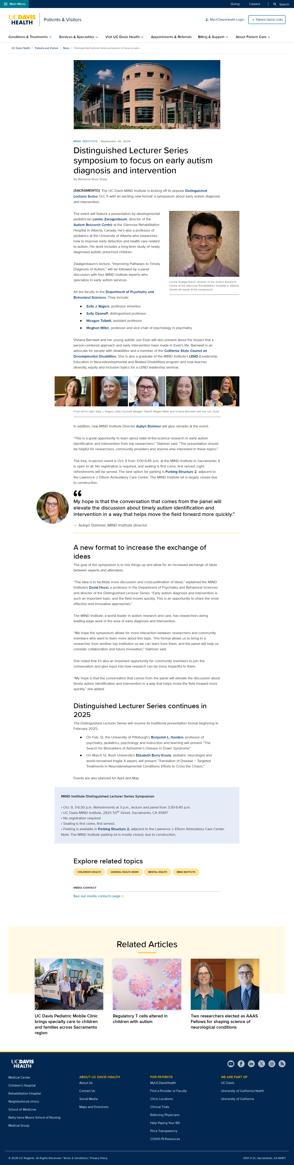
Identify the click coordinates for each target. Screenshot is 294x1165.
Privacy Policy (98, 1158)
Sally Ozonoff (97, 313)
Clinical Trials (159, 1107)
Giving (235, 3)
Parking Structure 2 (181, 471)
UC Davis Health (21, 48)
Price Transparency (163, 1131)
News (66, 48)
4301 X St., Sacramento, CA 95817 (264, 1158)
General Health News (125, 872)
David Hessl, (99, 587)
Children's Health (89, 872)
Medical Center (19, 1077)
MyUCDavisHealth (163, 1082)
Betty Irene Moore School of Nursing (34, 1117)
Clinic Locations (161, 1099)
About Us (86, 1082)
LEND (193, 356)
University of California (237, 1099)
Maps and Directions (93, 1107)
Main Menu (14, 4)
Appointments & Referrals (171, 36)
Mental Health (157, 872)
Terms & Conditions (75, 1158)
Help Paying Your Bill (165, 1123)
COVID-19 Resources (165, 1139)
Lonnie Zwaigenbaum (110, 219)
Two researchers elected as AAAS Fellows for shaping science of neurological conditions (224, 1021)
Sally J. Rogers (97, 306)
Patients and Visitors (46, 48)
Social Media (88, 1099)
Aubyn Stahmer (148, 426)
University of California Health (242, 1090)
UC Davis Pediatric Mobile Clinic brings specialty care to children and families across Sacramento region (66, 1024)
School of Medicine (22, 1109)
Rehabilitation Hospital (24, 1093)
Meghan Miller (97, 327)
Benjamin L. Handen (167, 737)
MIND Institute (86, 141)
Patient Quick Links (269, 19)
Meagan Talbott (98, 320)
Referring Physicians (164, 1115)
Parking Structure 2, (114, 829)
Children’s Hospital (22, 1085)
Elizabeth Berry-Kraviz (153, 755)
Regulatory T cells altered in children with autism (140, 1019)
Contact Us (87, 1090)
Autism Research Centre (93, 224)
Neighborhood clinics (23, 1101)
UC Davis (227, 1082)
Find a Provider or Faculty (168, 1090)
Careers (254, 3)
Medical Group (18, 1125)
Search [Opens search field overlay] (281, 4)
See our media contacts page (97, 895)
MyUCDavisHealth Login (224, 19)
